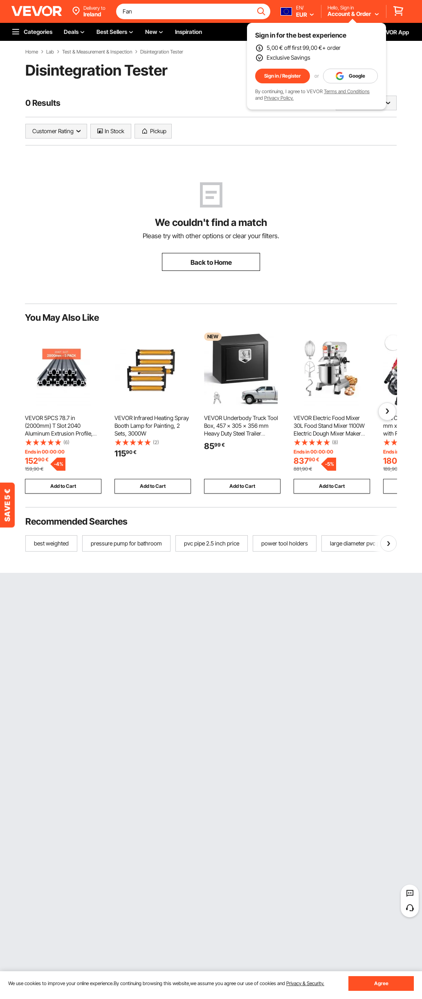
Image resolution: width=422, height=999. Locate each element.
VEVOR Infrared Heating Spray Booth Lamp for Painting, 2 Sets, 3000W (151, 425)
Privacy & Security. (305, 983)
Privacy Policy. (279, 98)
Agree (381, 983)
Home (31, 52)
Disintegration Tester (161, 52)
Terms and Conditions (347, 91)
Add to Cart (63, 486)
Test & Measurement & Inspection (97, 52)
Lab (50, 52)
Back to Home (211, 262)
